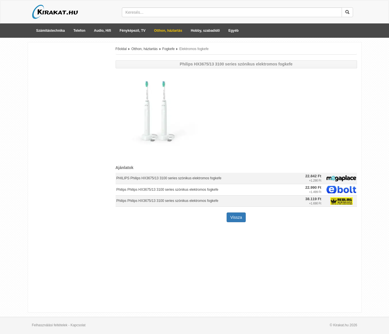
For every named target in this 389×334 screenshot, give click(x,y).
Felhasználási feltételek (50, 325)
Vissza (236, 217)
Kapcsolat (78, 325)
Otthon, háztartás (168, 31)
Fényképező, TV (133, 31)
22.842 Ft (313, 176)
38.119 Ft (313, 199)
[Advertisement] (69, 132)
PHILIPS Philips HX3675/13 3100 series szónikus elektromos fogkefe (168, 178)
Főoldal (121, 49)
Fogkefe (168, 49)
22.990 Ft (313, 187)
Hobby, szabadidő (205, 31)
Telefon (79, 31)
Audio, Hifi (102, 31)
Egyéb (233, 31)
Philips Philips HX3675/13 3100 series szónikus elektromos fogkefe (167, 190)
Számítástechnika (50, 31)
